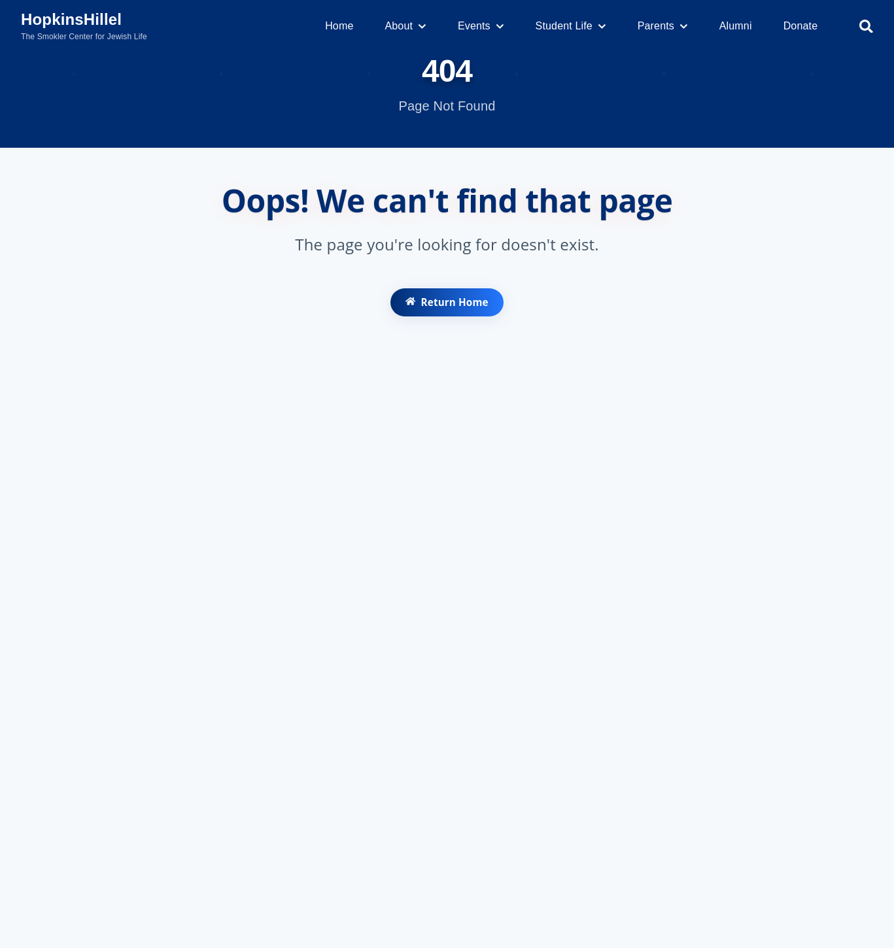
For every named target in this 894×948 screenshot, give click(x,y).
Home (339, 25)
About (405, 25)
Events (481, 25)
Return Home (447, 307)
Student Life (571, 25)
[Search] (866, 26)
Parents (663, 25)
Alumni (735, 25)
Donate (800, 25)
